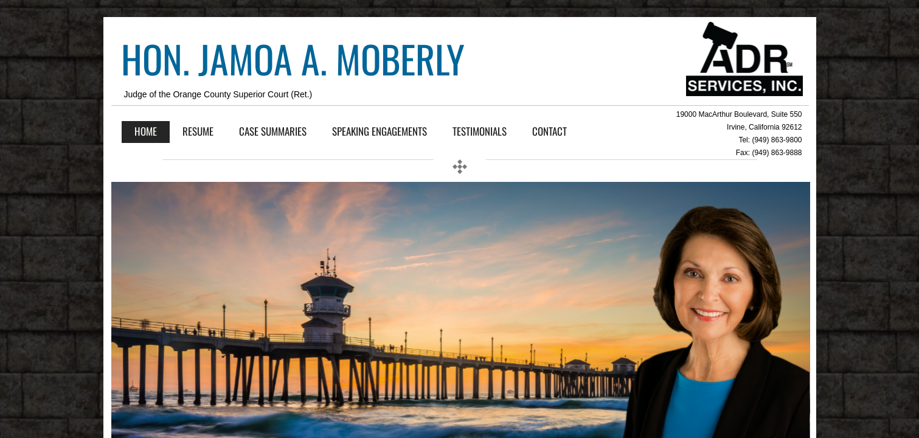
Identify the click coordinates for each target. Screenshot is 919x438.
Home (145, 131)
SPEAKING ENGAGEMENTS (379, 131)
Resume (197, 131)
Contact (549, 131)
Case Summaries (273, 131)
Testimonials (480, 131)
